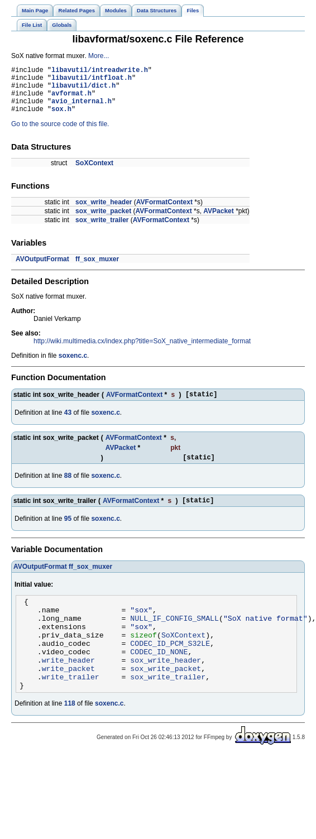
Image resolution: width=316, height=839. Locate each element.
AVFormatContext (164, 212)
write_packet (68, 698)
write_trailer (70, 708)
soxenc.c (73, 366)
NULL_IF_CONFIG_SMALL (174, 638)
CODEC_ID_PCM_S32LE (170, 668)
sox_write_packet (103, 221)
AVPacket (218, 221)
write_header (68, 688)
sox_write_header (103, 212)
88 (67, 489)
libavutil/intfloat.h (91, 80)
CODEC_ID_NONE (159, 678)
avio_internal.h (81, 109)
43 (67, 424)
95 (67, 534)
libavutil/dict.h (83, 90)
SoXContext (94, 173)
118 (69, 737)
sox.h (61, 118)
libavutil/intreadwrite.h (99, 71)
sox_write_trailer (101, 230)
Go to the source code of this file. (60, 134)
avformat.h (71, 99)
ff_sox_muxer (97, 269)
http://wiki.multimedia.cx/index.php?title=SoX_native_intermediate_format (142, 351)
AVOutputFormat (42, 269)
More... (98, 56)
